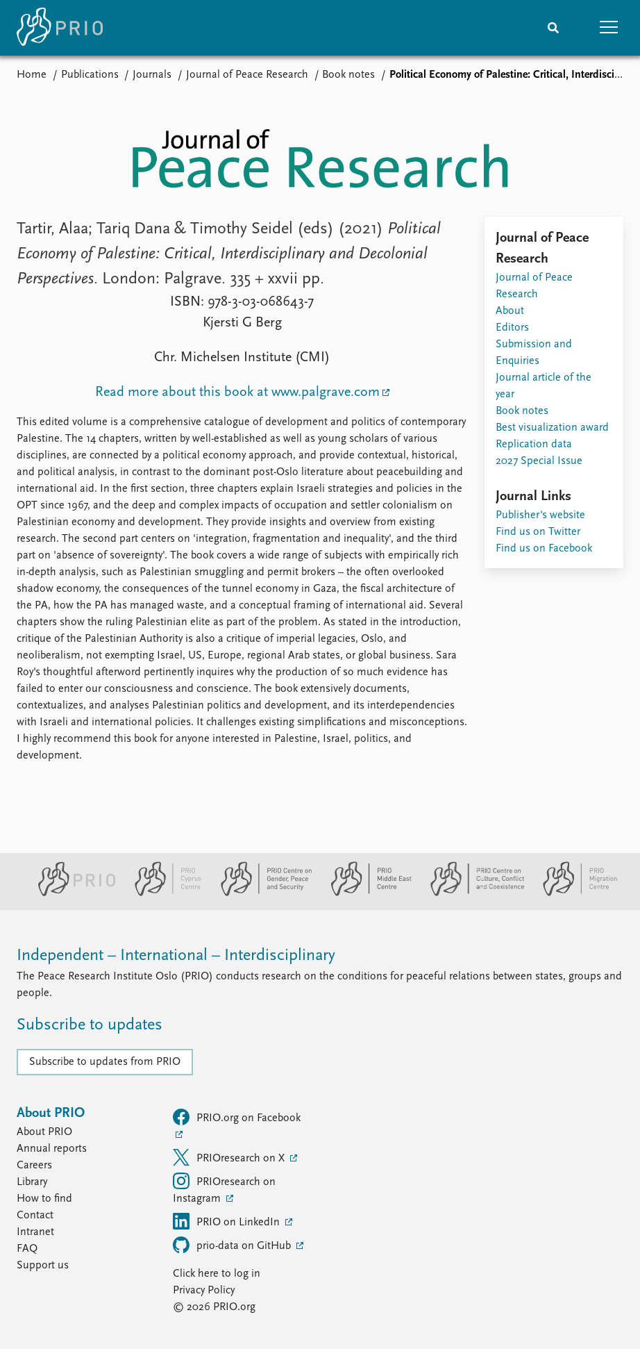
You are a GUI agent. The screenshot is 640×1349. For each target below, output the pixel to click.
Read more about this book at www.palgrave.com (237, 392)
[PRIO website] (71, 893)
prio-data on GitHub (233, 1244)
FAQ (27, 1249)
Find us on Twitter (538, 532)
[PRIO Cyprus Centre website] (162, 893)
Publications (90, 75)
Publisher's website (540, 515)
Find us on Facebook (544, 548)
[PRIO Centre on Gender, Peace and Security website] (260, 893)
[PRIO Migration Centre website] (573, 893)
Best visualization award (552, 427)
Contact (35, 1215)
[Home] (60, 27)
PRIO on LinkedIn (228, 1221)
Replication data (534, 444)
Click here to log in (216, 1274)
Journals (152, 75)
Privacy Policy (204, 1290)
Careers (34, 1165)
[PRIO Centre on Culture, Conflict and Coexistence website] (471, 893)
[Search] (553, 28)
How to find (44, 1199)
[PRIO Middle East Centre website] (365, 893)
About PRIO (44, 1132)
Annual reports (52, 1148)
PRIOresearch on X (230, 1157)
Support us (43, 1265)
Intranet (35, 1232)
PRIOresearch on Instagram (224, 1189)
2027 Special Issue (539, 461)
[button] (609, 28)
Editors (512, 327)
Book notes (348, 75)
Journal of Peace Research (247, 75)
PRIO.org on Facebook (237, 1117)
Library (32, 1182)
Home (32, 75)
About (510, 311)
